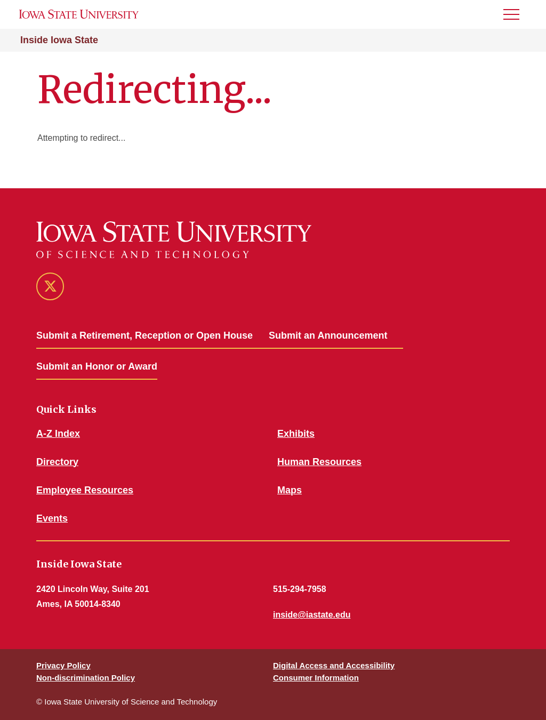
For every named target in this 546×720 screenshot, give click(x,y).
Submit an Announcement (328, 335)
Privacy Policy (63, 665)
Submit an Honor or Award (96, 366)
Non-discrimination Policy (85, 677)
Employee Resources (84, 490)
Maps (289, 490)
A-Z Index (58, 433)
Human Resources (319, 462)
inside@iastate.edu (311, 614)
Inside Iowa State (59, 40)
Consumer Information (316, 677)
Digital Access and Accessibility (334, 665)
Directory (57, 462)
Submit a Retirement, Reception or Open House (144, 335)
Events (52, 518)
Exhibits (296, 433)
